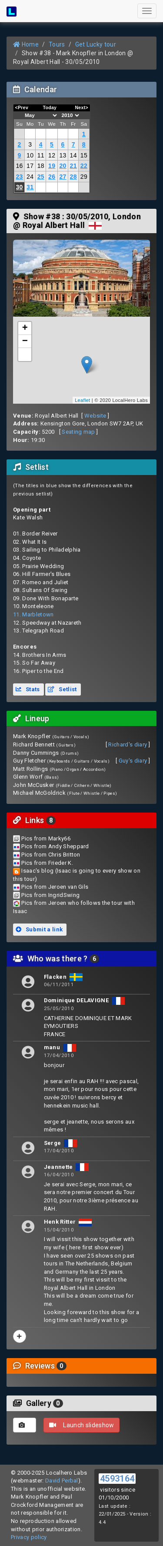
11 (40, 155)
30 (19, 187)
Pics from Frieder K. (47, 863)
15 (83, 155)
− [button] (25, 341)
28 (73, 176)
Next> (81, 107)
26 (51, 176)
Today (50, 107)
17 (30, 165)
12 (51, 155)
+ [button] (25, 328)
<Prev (22, 107)
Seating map (78, 431)
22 (83, 165)
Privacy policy (29, 1537)
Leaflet (82, 400)
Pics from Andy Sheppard (55, 846)
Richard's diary (127, 744)
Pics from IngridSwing (50, 895)
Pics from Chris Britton (50, 854)
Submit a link (39, 929)
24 (30, 176)
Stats (28, 689)
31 (30, 187)
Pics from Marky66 (45, 838)
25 (40, 176)
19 (51, 165)
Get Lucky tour (95, 44)
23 (19, 176)
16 (19, 165)
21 (73, 165)
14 (73, 155)
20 (62, 165)
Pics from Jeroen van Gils (54, 886)
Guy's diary (133, 760)
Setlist (62, 689)
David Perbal (61, 1480)
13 (62, 155)
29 (83, 176)
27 (62, 176)
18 (40, 165)
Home (26, 44)
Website (95, 415)
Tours (57, 44)
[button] (24, 354)
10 (30, 155)
